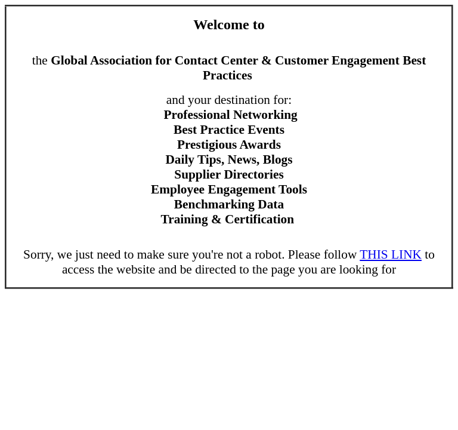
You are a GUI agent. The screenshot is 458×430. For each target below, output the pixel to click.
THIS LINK (391, 254)
